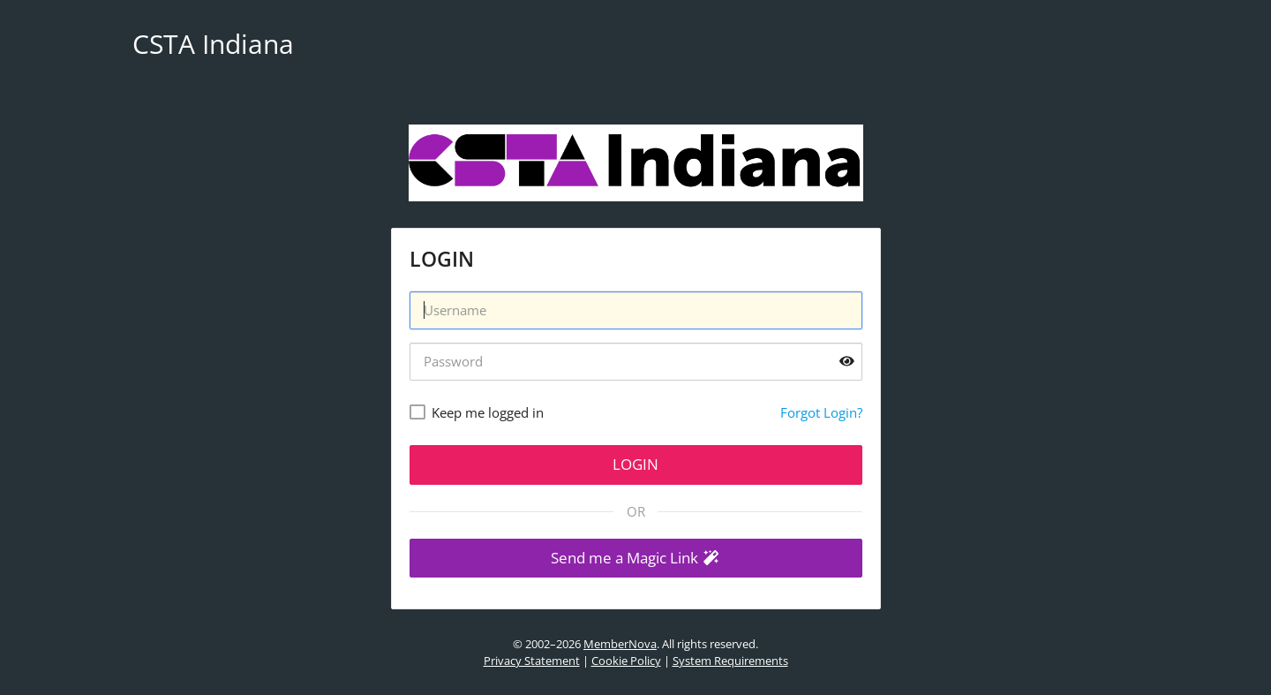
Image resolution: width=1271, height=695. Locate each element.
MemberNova (620, 644)
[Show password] (847, 361)
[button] (636, 558)
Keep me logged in (488, 412)
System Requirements (730, 661)
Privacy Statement (532, 661)
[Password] (636, 362)
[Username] (636, 310)
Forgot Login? (821, 412)
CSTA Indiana (213, 44)
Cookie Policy (626, 661)
